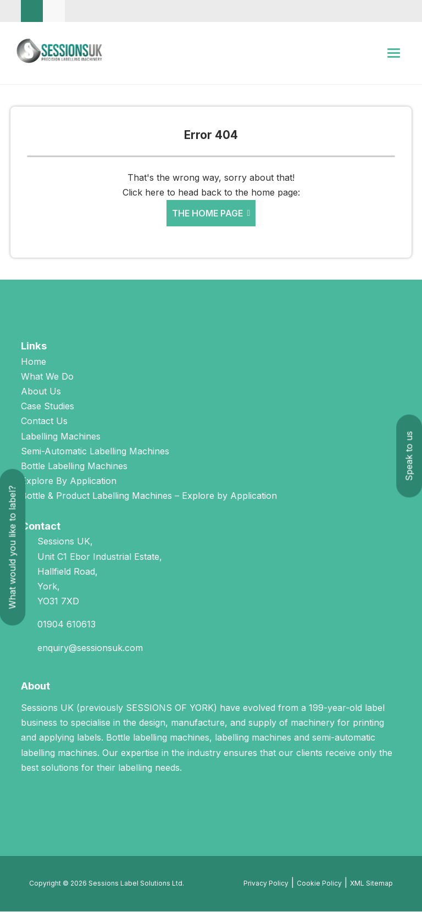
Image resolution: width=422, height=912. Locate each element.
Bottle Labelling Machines (74, 466)
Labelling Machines (61, 436)
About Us (41, 391)
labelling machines (253, 738)
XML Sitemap (371, 884)
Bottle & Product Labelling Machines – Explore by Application (149, 496)
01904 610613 (66, 625)
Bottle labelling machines (157, 738)
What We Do (47, 376)
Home (33, 362)
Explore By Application (68, 481)
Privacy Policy (265, 884)
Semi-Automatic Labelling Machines (95, 451)
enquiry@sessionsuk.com (90, 648)
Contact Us (44, 421)
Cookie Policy (319, 884)
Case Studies (47, 406)
